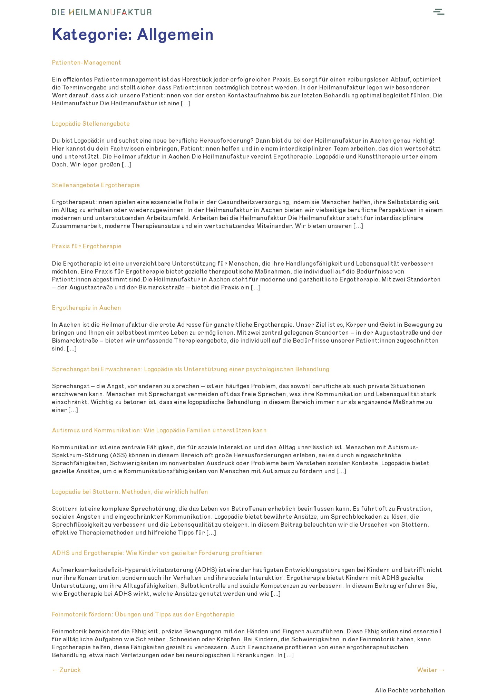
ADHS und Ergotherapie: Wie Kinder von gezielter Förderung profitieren (157, 553)
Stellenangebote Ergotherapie (96, 185)
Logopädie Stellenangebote (91, 123)
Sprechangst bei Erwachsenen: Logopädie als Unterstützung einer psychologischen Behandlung (191, 369)
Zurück (66, 670)
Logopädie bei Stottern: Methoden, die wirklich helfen (130, 492)
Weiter (431, 670)
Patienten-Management (86, 62)
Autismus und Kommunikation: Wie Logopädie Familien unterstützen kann (159, 430)
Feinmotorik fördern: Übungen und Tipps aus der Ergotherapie (143, 614)
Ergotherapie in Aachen (86, 307)
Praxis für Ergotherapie (86, 246)
